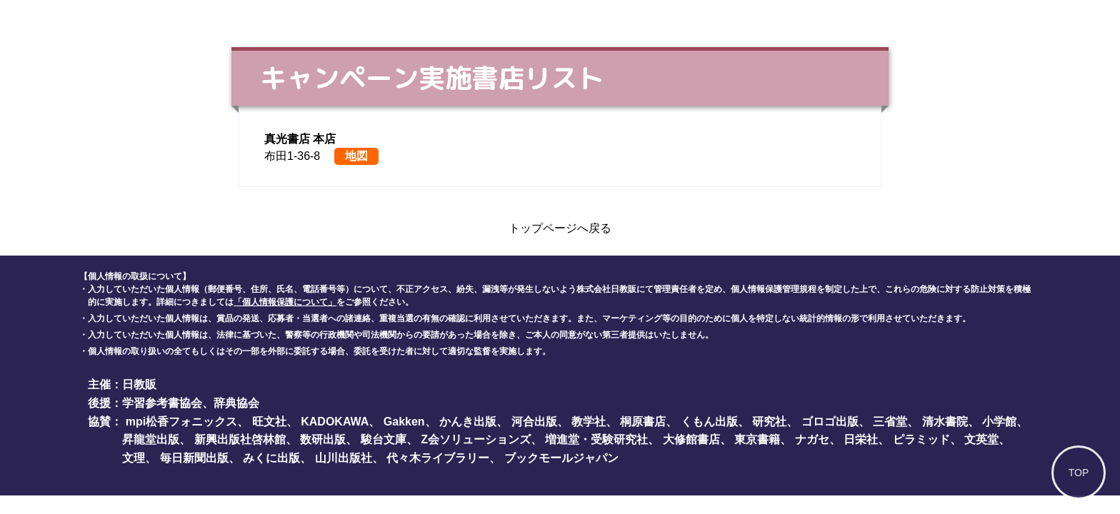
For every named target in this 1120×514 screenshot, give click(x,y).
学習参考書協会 (162, 403)
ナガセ (812, 439)
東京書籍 (757, 439)
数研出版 (323, 439)
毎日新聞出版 (194, 458)
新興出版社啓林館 (240, 439)
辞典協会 (236, 403)
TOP (1079, 472)
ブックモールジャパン (561, 458)
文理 (133, 458)
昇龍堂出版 (150, 439)
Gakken (404, 421)
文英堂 (981, 439)
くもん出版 (709, 421)
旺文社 (269, 421)
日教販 (139, 384)
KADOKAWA (335, 421)
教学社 (588, 421)
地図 (356, 156)
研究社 (769, 421)
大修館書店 (691, 439)
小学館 (999, 421)
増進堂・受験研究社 (596, 439)
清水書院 (945, 421)
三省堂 (890, 421)
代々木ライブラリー (437, 458)
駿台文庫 (383, 439)
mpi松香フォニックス (181, 421)
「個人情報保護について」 (285, 302)
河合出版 (534, 421)
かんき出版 (467, 421)
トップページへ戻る (560, 228)
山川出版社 (343, 458)
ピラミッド (921, 439)
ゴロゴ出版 (830, 421)
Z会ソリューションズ (476, 439)
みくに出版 (271, 458)
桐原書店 (643, 421)
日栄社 (861, 439)
